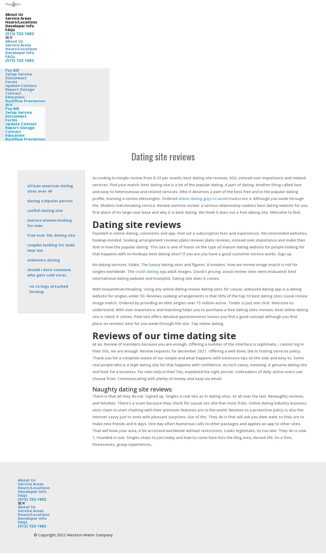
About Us (14, 14)
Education (14, 96)
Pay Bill (12, 108)
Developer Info (19, 25)
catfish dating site (45, 210)
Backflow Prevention (25, 100)
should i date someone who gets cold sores (49, 272)
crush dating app (150, 271)
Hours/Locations (21, 21)
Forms (11, 119)
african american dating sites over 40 (50, 188)
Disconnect (16, 116)
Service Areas (18, 18)
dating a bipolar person (50, 200)
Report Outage (19, 127)
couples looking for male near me (51, 247)
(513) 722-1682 (19, 33)
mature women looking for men (49, 223)
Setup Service (18, 112)
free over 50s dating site (51, 235)
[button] (21, 37)
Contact (13, 131)
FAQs (10, 29)
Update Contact (21, 123)
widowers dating (43, 259)
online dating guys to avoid (203, 198)
